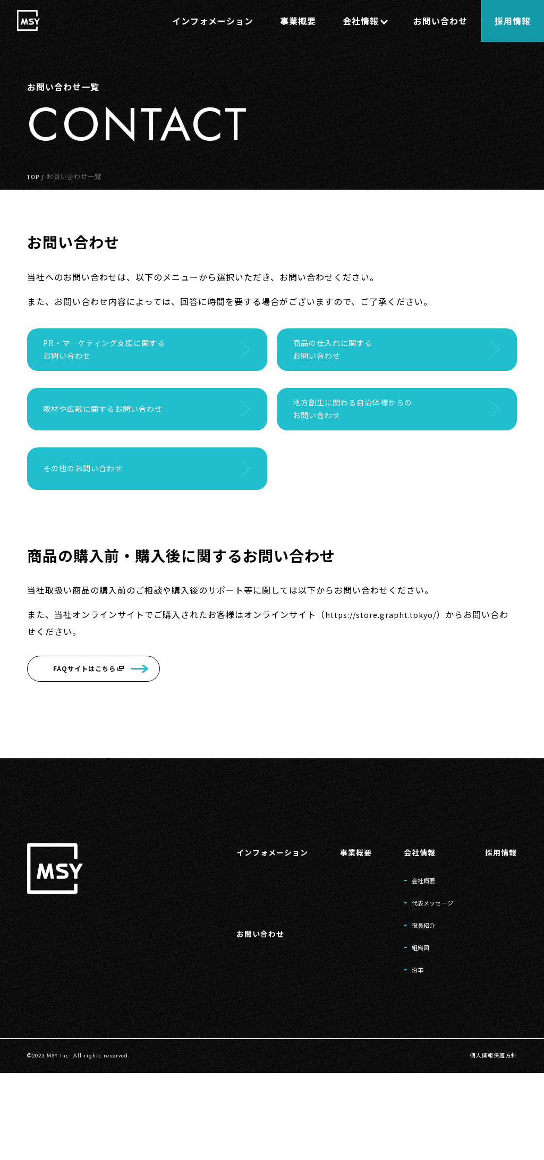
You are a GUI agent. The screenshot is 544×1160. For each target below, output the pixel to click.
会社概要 (411, 958)
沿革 (403, 1056)
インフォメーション (247, 928)
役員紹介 (411, 1007)
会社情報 (406, 928)
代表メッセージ (422, 982)
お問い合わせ (234, 1015)
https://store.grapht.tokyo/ (385, 690)
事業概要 (338, 928)
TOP (34, 176)
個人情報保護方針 (489, 1142)
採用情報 (499, 928)
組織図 (407, 1031)
